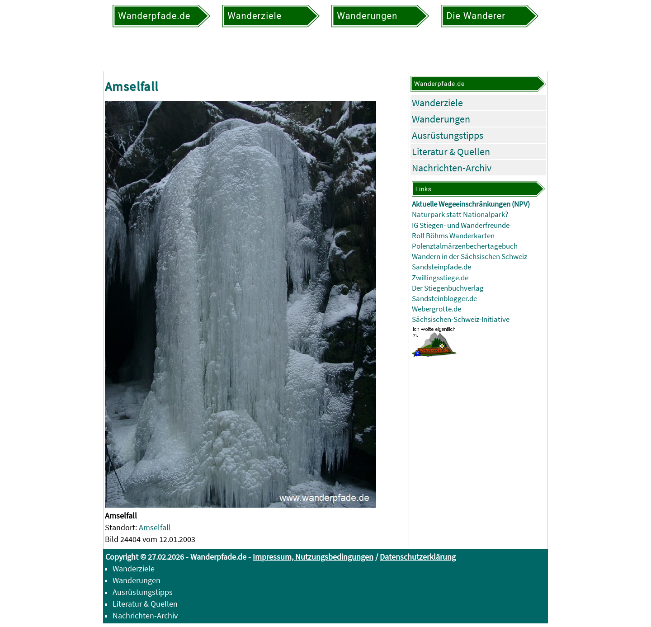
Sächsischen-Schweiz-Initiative (460, 319)
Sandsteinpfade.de (441, 267)
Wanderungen (441, 119)
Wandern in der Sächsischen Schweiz (469, 256)
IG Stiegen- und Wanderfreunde (460, 225)
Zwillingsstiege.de (440, 278)
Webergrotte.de (436, 309)
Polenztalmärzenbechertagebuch (465, 246)
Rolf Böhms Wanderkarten (453, 235)
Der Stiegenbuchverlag (448, 288)
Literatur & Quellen (451, 151)
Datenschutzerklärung (418, 557)
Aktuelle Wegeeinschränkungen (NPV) (471, 204)
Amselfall (155, 527)
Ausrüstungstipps (447, 135)
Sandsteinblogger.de (444, 298)
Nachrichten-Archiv (451, 167)
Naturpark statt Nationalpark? (460, 214)
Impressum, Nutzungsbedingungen (313, 557)
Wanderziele (437, 102)
